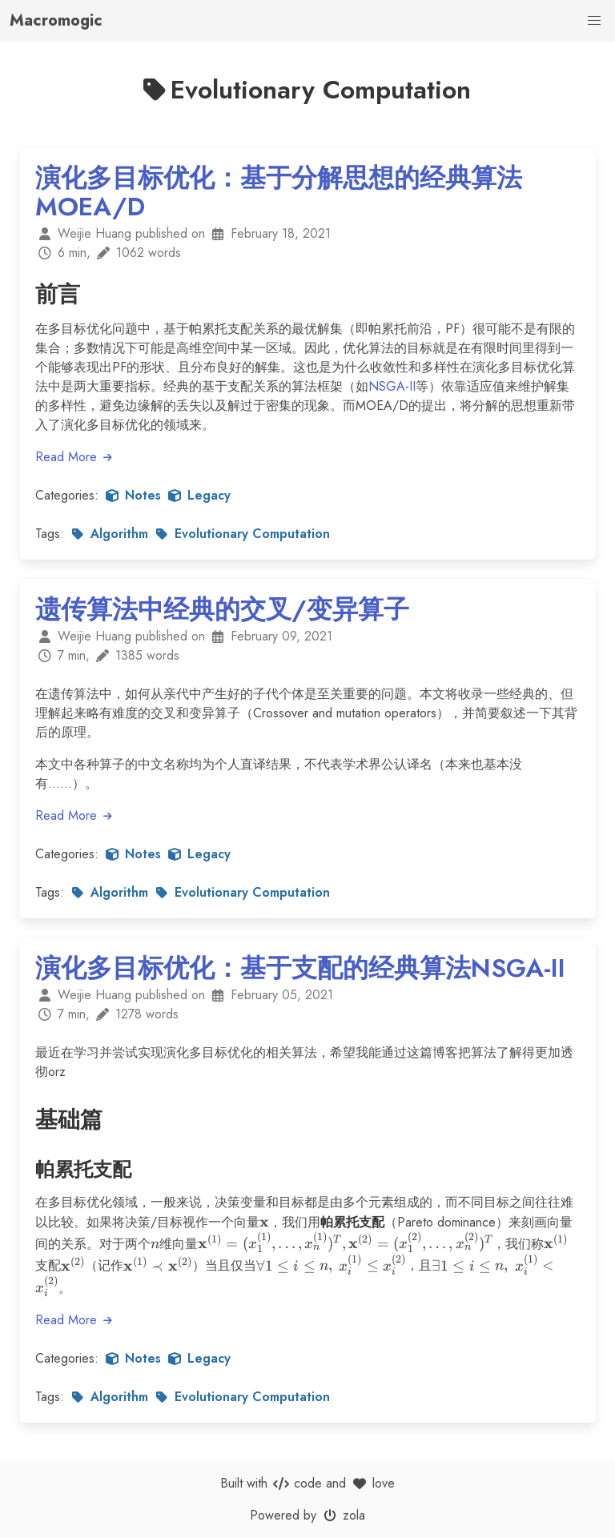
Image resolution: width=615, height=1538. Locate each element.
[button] (594, 21)
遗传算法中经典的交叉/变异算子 (222, 609)
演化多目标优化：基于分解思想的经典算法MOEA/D (278, 192)
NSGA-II (392, 386)
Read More (74, 457)
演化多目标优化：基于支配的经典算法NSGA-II (300, 968)
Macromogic (56, 20)
